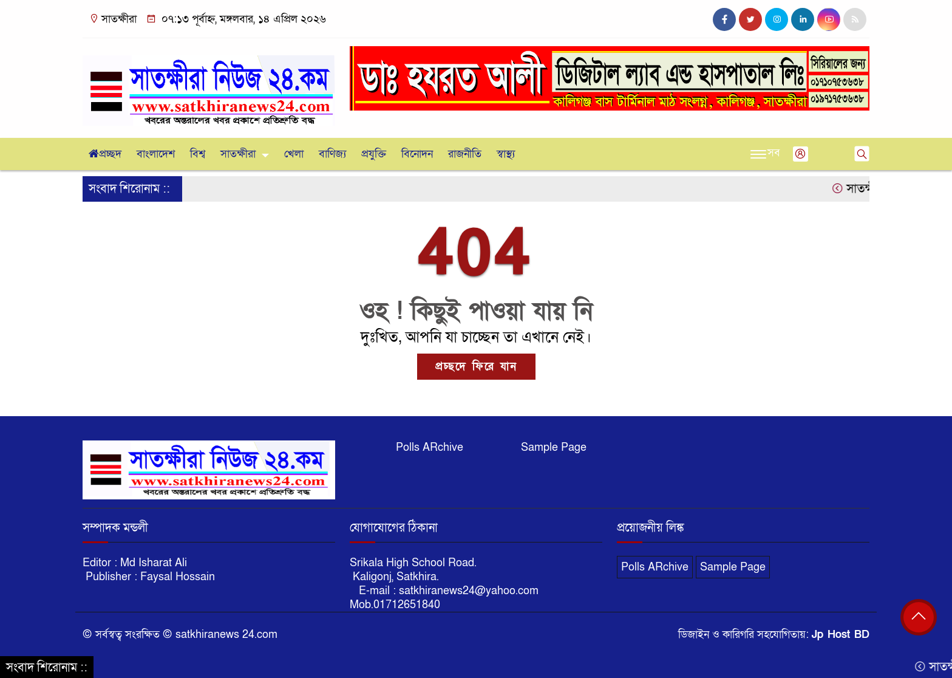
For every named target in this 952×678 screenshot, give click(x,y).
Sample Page (553, 447)
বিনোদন (417, 154)
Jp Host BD (840, 635)
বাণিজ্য (332, 154)
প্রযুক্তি (373, 154)
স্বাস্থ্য (506, 154)
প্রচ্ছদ (105, 154)
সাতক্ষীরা (238, 154)
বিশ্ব (197, 154)
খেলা (294, 154)
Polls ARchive (429, 447)
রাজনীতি (464, 154)
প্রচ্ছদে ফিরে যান (476, 367)
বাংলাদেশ (156, 154)
